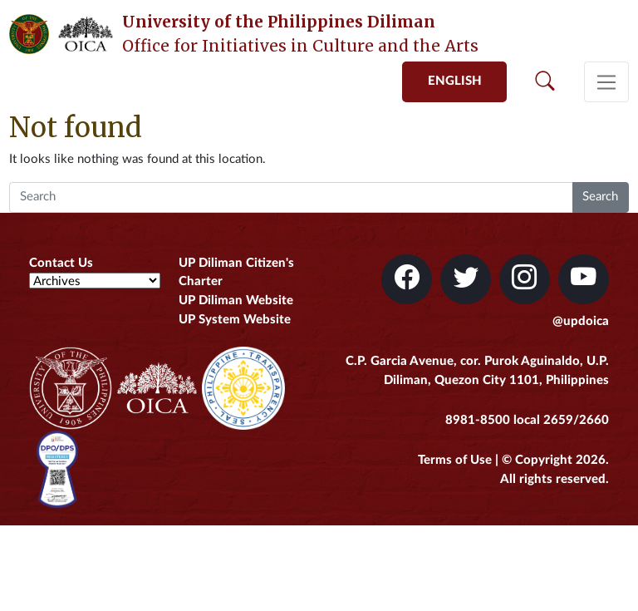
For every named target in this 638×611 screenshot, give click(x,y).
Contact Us (61, 263)
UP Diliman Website (236, 300)
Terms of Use (455, 460)
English (455, 81)
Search (600, 196)
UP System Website (235, 319)
